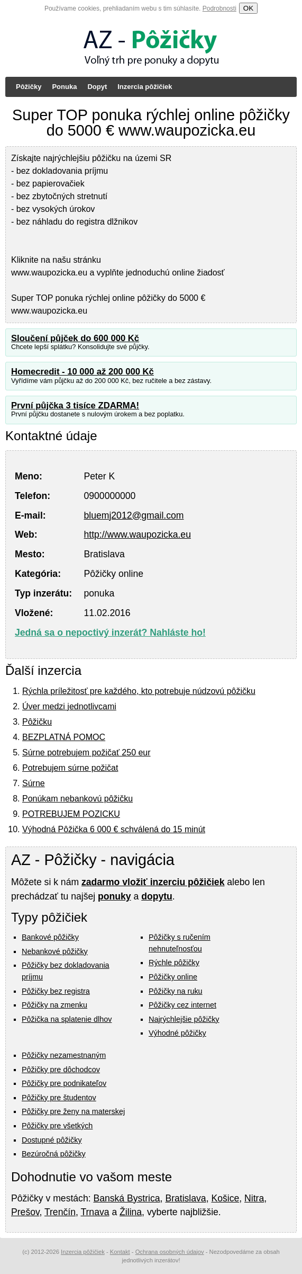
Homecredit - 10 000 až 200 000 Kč (82, 372)
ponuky (114, 896)
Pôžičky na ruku (176, 991)
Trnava (94, 1212)
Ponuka (64, 87)
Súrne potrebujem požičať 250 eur (86, 752)
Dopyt (97, 87)
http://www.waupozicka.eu (137, 534)
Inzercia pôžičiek (144, 87)
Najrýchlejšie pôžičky (184, 1019)
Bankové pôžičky (50, 937)
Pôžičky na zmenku (54, 1005)
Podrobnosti (219, 8)
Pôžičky (28, 87)
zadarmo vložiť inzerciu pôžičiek (152, 882)
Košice (225, 1198)
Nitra (254, 1198)
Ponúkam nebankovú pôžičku (77, 798)
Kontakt (120, 1252)
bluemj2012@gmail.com (134, 515)
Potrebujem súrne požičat (70, 767)
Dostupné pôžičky (52, 1140)
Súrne (33, 783)
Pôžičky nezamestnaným (64, 1055)
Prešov (25, 1212)
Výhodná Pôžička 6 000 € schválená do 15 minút (113, 829)
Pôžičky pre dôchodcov (61, 1069)
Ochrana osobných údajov (169, 1252)
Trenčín (60, 1212)
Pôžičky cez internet (182, 1005)
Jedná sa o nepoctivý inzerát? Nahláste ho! (110, 632)
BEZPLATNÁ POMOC (63, 737)
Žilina (131, 1212)
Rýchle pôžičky (174, 962)
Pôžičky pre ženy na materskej (73, 1111)
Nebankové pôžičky (55, 951)
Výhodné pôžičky (177, 1033)
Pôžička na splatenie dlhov (67, 1019)
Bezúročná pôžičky (54, 1154)
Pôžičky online (173, 977)
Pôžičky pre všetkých (57, 1125)
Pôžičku (37, 721)
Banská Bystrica (126, 1198)
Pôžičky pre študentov (59, 1097)
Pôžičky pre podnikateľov (64, 1083)
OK (248, 8)
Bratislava (185, 1198)
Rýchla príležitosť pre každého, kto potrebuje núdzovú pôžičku (138, 691)
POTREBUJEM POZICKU (71, 813)
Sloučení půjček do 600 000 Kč (75, 338)
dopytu (156, 896)
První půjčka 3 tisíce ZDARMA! (75, 405)
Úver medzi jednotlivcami (69, 706)
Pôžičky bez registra (56, 991)
